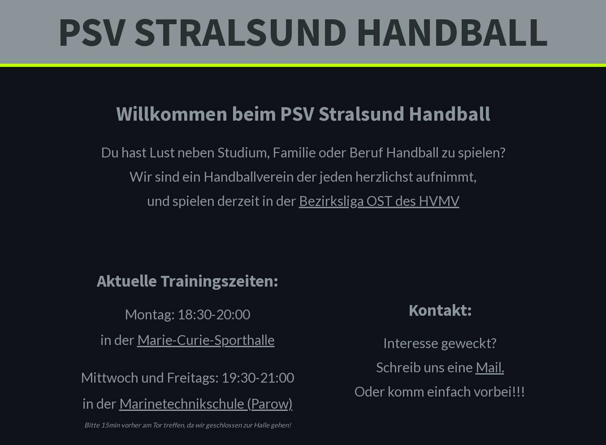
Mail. (490, 367)
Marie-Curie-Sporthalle (206, 340)
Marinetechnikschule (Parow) (206, 403)
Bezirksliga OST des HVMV (379, 200)
